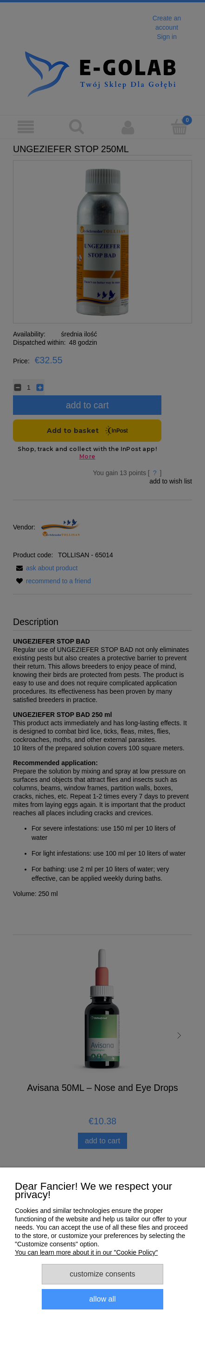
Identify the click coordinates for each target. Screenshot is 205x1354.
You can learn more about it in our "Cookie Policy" (86, 1252)
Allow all (102, 1299)
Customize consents (102, 1274)
